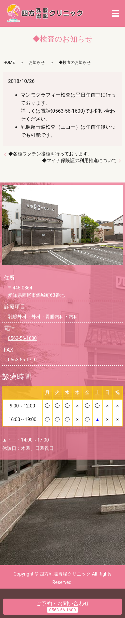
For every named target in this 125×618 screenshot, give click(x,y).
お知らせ (37, 62)
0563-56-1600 (67, 111)
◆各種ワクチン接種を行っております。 (50, 153)
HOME (9, 62)
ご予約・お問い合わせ (62, 603)
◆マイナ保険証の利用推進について (79, 160)
